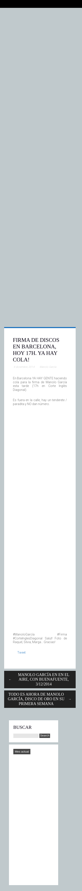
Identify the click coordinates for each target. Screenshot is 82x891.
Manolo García (48, 366)
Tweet (21, 652)
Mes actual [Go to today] (22, 751)
